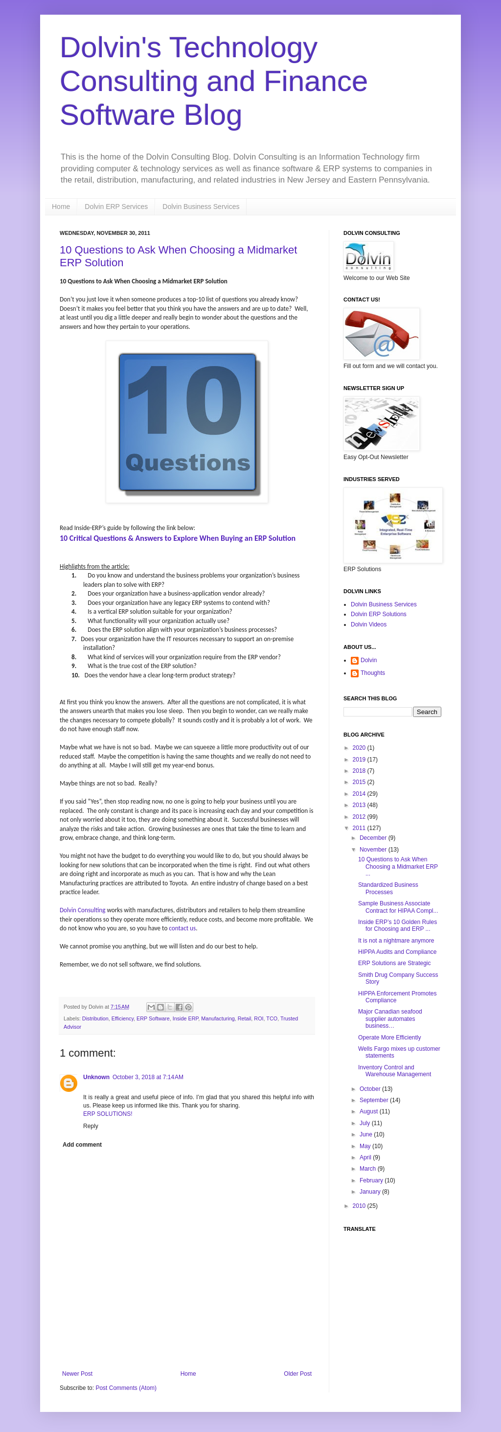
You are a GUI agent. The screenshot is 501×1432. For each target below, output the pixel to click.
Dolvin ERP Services (116, 206)
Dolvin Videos (369, 624)
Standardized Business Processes (388, 888)
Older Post (298, 1373)
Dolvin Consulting (83, 910)
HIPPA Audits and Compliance (397, 951)
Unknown (96, 1077)
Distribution (95, 1018)
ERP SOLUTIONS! (107, 1113)
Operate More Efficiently (389, 1037)
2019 (360, 759)
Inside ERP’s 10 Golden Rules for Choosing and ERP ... (397, 925)
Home (61, 206)
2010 (360, 1205)
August (370, 1111)
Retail (244, 1018)
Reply (90, 1126)
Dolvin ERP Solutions (379, 614)
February (372, 1180)
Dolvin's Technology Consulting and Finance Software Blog (214, 81)
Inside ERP (186, 1018)
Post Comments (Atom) (126, 1388)
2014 (360, 793)
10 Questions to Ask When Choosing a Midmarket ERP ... (398, 866)
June (367, 1134)
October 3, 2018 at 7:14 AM (148, 1077)
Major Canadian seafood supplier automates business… (390, 1018)
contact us (182, 928)
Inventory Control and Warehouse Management (394, 1071)
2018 (360, 770)
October (371, 1089)
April (366, 1157)
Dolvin (369, 660)
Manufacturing (217, 1018)
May (366, 1146)
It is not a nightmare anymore (396, 940)
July (366, 1123)
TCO (271, 1018)
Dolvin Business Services (200, 206)
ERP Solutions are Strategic (394, 963)
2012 (360, 816)
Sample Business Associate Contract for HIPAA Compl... (398, 907)
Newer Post (77, 1373)
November (374, 849)
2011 (360, 828)
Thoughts (373, 673)
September (375, 1100)
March (369, 1168)
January (371, 1191)
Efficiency (123, 1018)
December (374, 837)
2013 (360, 805)
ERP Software (153, 1018)
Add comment (82, 1144)
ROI (258, 1018)
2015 (360, 782)
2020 (360, 747)
